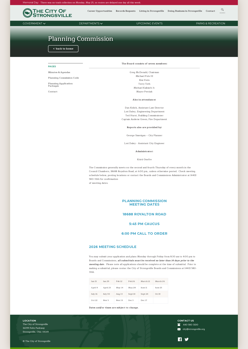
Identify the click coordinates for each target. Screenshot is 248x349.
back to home (64, 49)
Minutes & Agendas (59, 72)
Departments (89, 23)
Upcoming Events (149, 23)
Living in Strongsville (151, 11)
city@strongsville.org (194, 329)
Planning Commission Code (63, 78)
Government (32, 23)
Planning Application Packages (60, 85)
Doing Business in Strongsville (185, 11)
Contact (210, 11)
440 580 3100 (190, 325)
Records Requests (125, 11)
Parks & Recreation (210, 23)
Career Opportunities (99, 11)
